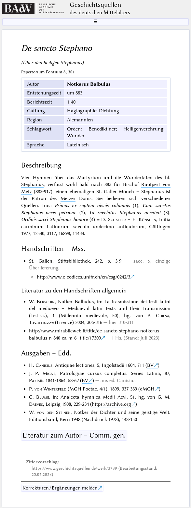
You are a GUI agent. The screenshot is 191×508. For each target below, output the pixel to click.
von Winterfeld (50, 389)
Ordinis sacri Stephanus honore (54, 219)
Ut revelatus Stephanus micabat (125, 213)
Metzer (68, 198)
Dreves (36, 404)
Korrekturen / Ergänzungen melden (60, 488)
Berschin (46, 301)
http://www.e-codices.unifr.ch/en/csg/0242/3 (83, 277)
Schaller (117, 219)
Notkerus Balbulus (89, 84)
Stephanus (32, 184)
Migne (49, 373)
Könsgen (147, 219)
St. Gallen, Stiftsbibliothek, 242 (65, 261)
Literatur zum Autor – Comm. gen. (74, 435)
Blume (42, 397)
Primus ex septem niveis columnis (92, 205)
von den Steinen (53, 412)
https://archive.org (111, 404)
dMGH (147, 389)
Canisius (43, 365)
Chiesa (162, 315)
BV (150, 365)
